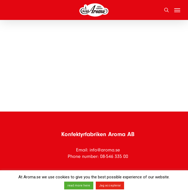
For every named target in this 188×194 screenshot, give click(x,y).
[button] (177, 10)
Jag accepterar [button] (110, 185)
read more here (78, 185)
